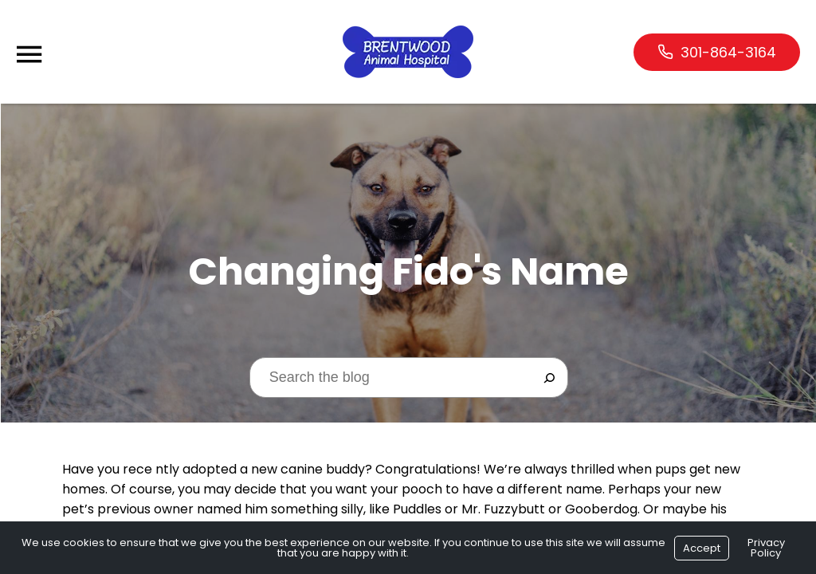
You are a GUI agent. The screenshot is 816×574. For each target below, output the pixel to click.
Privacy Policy (766, 547)
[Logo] (408, 52)
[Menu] (28, 54)
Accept (701, 548)
